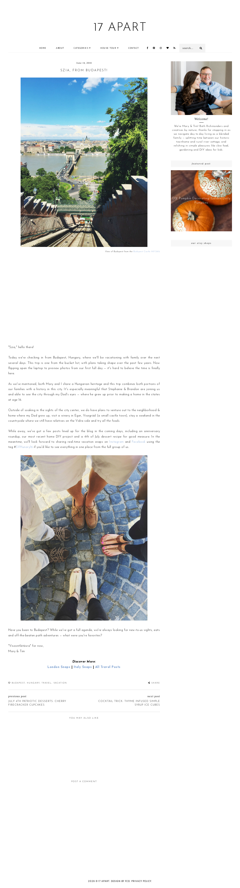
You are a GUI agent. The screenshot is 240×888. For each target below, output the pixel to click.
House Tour (108, 48)
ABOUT (60, 48)
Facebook (138, 442)
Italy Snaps (83, 667)
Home (42, 48)
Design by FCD (120, 881)
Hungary (33, 683)
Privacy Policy (141, 881)
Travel (47, 683)
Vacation (60, 683)
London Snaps (58, 667)
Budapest (18, 683)
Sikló (157, 251)
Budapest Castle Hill (144, 251)
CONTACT (133, 48)
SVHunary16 (24, 447)
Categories (81, 48)
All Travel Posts (108, 667)
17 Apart (120, 28)
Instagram (116, 442)
